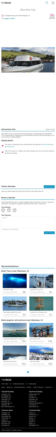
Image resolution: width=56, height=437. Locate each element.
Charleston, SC (33, 419)
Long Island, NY (6, 421)
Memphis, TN (5, 409)
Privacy (29, 392)
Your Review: (6, 215)
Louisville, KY (33, 409)
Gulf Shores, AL (6, 402)
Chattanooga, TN (6, 407)
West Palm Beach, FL (8, 411)
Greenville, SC (5, 430)
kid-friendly (46, 144)
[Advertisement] (28, 33)
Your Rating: (6, 207)
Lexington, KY (5, 417)
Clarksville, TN (5, 404)
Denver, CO (32, 421)
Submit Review (49, 233)
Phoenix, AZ (32, 406)
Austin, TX (32, 428)
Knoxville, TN (5, 406)
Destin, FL (32, 423)
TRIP (6, 3)
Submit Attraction (19, 392)
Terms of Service (38, 392)
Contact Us (48, 392)
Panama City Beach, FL (36, 407)
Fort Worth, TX (5, 423)
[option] (28, 59)
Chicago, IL (32, 424)
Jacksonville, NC (34, 411)
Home (3, 392)
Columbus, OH (5, 399)
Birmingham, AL (6, 400)
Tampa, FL (32, 400)
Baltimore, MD (5, 426)
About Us (9, 392)
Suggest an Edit (9, 18)
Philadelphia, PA (34, 430)
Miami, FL (32, 426)
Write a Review (49, 186)
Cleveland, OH (5, 419)
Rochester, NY (5, 428)
